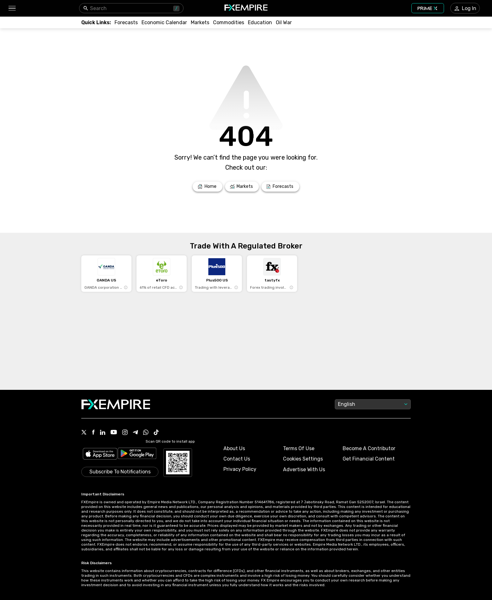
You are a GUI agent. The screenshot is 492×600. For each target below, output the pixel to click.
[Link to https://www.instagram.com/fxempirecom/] (125, 432)
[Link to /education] (260, 22)
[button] (12, 8)
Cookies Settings (303, 459)
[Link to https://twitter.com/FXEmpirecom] (84, 433)
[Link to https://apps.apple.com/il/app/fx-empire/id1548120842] (100, 454)
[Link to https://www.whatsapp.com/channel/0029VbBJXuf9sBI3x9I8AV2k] (146, 432)
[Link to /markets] (200, 22)
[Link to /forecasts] (126, 22)
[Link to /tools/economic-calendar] (164, 22)
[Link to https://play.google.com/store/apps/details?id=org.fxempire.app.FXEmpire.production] (137, 454)
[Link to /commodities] (228, 22)
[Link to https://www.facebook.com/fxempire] (93, 432)
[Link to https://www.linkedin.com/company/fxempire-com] (102, 432)
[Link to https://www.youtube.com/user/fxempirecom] (113, 433)
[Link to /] (207, 187)
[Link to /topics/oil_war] (284, 22)
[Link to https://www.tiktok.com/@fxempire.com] (156, 432)
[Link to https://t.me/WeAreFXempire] (135, 433)
